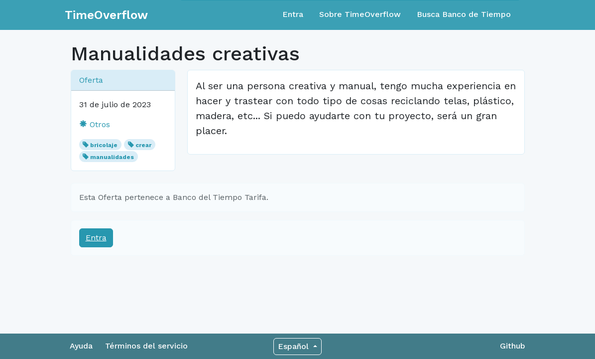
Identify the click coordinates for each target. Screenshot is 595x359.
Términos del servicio (146, 346)
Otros (94, 124)
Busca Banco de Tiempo (464, 14)
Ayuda (81, 346)
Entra (292, 14)
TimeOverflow (106, 15)
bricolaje (104, 145)
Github (512, 346)
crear (143, 145)
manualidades (112, 157)
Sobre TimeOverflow (360, 14)
